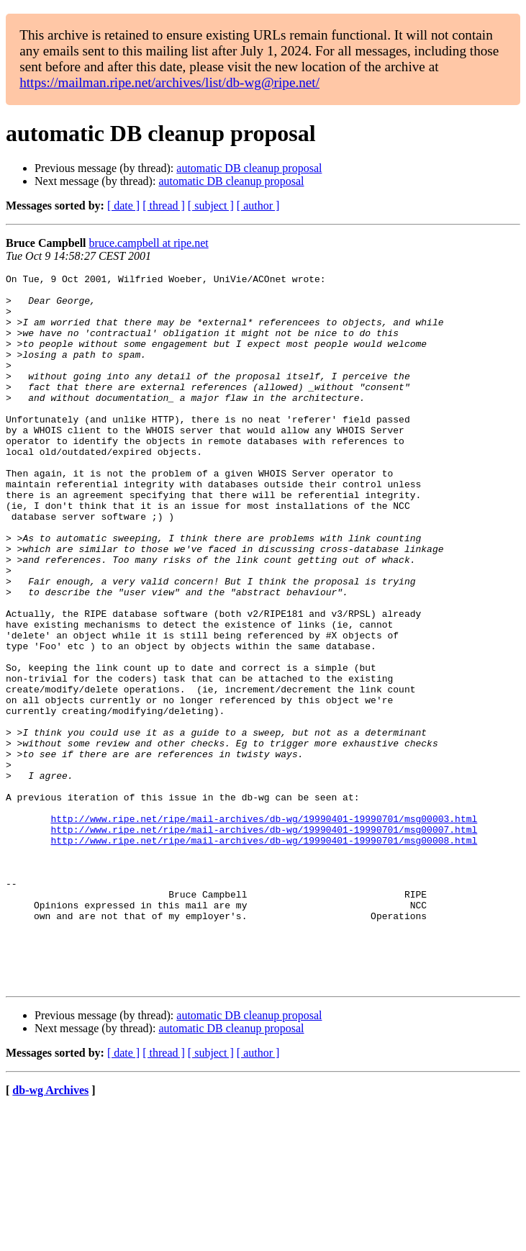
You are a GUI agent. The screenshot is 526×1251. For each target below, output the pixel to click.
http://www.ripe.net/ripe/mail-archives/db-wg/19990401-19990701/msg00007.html (263, 941)
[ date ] (123, 205)
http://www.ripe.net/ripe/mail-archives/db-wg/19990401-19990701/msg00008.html (263, 954)
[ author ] (258, 205)
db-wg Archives (50, 1233)
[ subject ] (211, 205)
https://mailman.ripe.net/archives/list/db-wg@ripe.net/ (169, 82)
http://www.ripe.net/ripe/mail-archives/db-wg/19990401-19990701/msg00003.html (263, 928)
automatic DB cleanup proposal (249, 168)
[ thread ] (163, 205)
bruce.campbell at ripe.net (149, 243)
